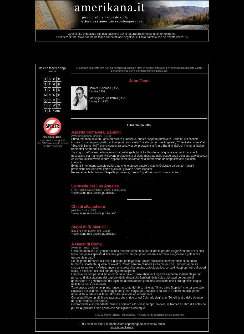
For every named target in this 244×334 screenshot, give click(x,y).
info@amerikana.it (122, 327)
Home (56, 110)
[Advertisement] (122, 52)
